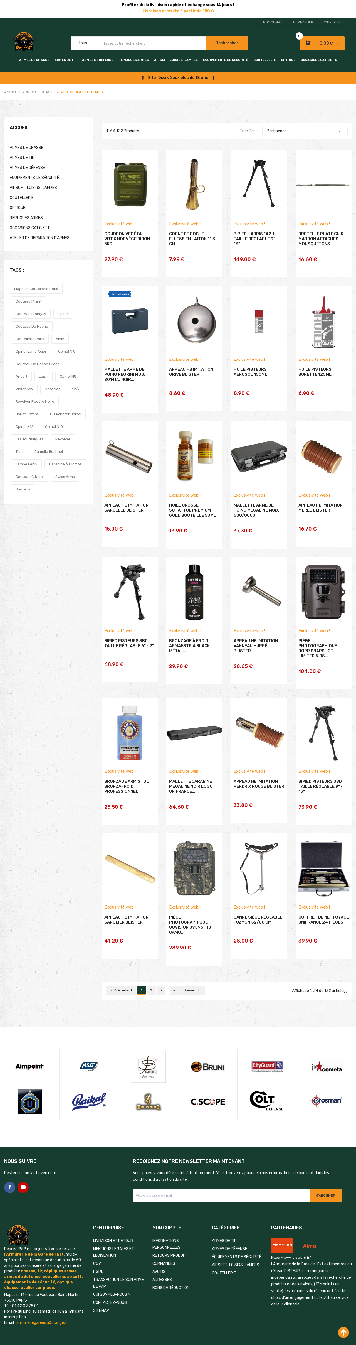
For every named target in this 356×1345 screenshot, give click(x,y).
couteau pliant (28, 301)
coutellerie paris (30, 339)
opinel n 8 (67, 351)
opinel (63, 314)
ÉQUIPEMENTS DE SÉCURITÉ (225, 60)
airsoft (21, 376)
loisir (43, 376)
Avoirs (158, 1249)
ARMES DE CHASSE (34, 60)
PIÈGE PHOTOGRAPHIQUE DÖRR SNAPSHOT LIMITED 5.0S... (317, 645)
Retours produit (169, 1233)
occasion (53, 389)
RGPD (98, 1249)
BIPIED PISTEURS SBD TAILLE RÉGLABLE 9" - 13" (320, 779)
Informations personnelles (166, 1222)
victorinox (24, 389)
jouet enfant (27, 414)
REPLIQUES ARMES (133, 60)
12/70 (77, 389)
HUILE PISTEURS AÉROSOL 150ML (250, 376)
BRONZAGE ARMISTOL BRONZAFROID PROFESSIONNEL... (126, 779)
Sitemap (101, 1288)
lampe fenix (26, 464)
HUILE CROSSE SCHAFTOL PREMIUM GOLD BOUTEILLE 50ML (192, 510)
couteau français (31, 314)
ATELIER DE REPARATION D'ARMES (40, 237)
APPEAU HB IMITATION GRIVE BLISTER (191, 376)
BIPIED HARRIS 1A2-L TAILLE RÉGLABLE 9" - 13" (256, 246)
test (19, 452)
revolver (62, 439)
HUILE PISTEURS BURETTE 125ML (315, 376)
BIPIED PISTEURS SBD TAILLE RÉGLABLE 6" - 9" (129, 640)
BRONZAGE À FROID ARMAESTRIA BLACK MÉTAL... (189, 642)
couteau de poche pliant (37, 364)
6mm (60, 339)
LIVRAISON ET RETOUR (113, 1218)
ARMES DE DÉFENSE (97, 60)
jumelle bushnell (49, 452)
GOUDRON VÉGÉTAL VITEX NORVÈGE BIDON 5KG (127, 246)
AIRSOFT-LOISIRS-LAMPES (176, 60)
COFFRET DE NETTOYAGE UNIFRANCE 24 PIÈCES (323, 909)
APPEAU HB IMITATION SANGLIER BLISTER (126, 909)
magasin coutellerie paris (36, 289)
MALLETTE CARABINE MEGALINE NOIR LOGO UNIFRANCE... (191, 779)
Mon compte (273, 22)
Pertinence (305, 131)
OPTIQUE (288, 60)
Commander (303, 22)
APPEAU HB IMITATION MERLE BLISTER (320, 508)
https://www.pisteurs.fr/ (291, 1235)
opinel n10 (54, 426)
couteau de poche (32, 326)
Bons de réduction (170, 1265)
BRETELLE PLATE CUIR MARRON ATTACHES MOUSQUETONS (320, 246)
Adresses (162, 1257)
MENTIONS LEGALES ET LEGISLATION (113, 1230)
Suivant (192, 968)
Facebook (9, 1165)
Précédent (121, 968)
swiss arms (65, 477)
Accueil (19, 128)
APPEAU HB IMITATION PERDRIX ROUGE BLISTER (259, 777)
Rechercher (227, 43)
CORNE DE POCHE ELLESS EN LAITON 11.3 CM (192, 246)
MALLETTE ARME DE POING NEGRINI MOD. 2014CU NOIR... (124, 378)
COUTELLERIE (264, 60)
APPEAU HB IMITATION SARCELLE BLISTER (126, 508)
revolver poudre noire (35, 401)
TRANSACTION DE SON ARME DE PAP (118, 1261)
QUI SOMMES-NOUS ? (111, 1272)
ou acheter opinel (65, 414)
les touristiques (30, 439)
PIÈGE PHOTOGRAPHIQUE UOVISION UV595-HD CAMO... (190, 914)
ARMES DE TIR (66, 60)
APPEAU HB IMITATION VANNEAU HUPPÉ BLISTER (256, 642)
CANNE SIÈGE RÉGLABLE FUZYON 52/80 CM (258, 909)
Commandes (163, 1241)
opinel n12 (24, 426)
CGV (97, 1241)
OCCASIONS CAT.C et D (319, 60)
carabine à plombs (65, 464)
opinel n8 (68, 376)
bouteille (23, 489)
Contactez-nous (110, 1280)
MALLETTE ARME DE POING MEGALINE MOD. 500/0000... (256, 510)
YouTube (23, 1165)
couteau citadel (30, 477)
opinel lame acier (31, 351)
